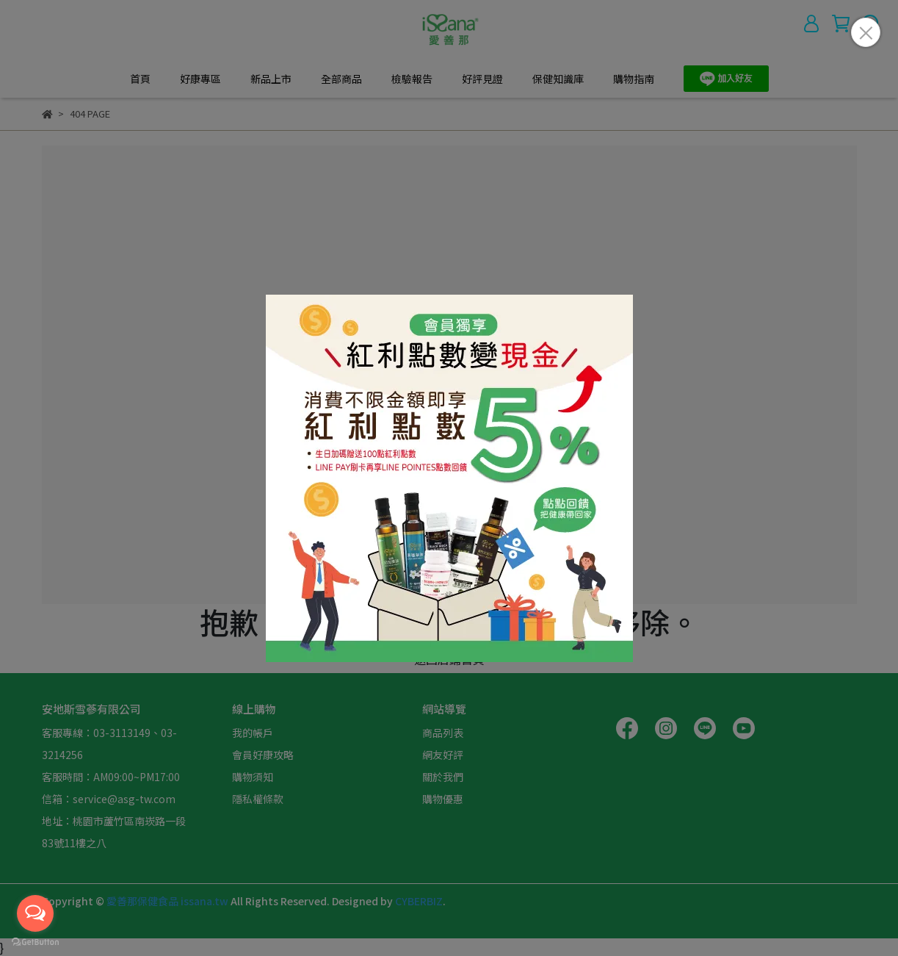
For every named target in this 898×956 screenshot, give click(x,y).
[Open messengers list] (35, 913)
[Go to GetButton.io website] (35, 941)
